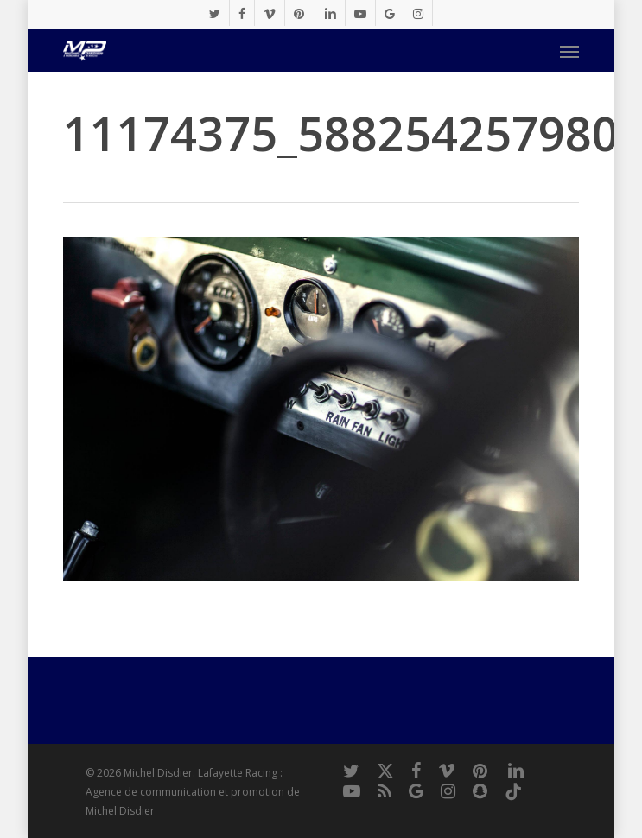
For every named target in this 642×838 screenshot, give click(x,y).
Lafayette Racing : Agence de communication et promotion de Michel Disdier (193, 791)
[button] (569, 51)
